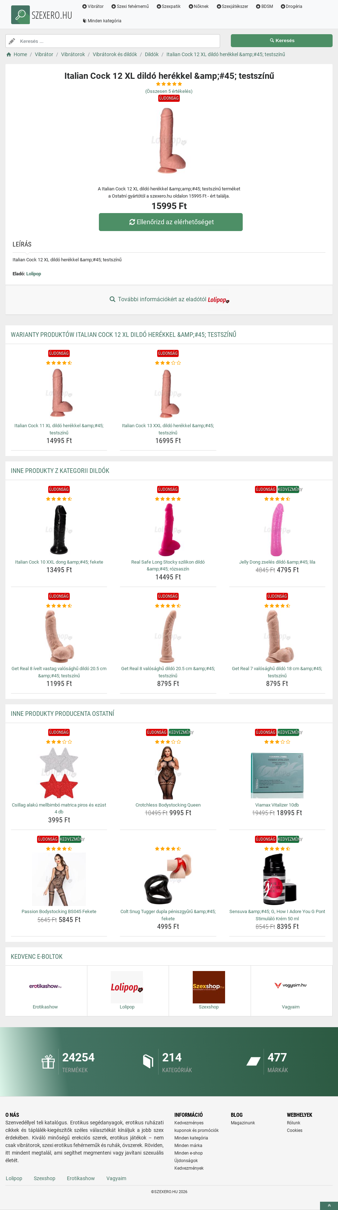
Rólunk (293, 1122)
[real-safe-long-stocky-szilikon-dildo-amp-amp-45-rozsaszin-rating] (168, 499)
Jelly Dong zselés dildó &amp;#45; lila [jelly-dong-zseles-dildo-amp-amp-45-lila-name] (277, 562)
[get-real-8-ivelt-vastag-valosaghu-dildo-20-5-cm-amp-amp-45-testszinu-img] (59, 636)
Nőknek (198, 6)
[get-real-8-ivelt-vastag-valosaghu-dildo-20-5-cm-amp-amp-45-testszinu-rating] (59, 606)
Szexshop (44, 1178)
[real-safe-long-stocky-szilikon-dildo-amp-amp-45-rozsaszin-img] (168, 530)
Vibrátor (93, 6)
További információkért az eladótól (169, 300)
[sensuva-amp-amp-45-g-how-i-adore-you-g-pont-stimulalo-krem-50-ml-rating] (277, 849)
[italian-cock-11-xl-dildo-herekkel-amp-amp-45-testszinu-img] (59, 393)
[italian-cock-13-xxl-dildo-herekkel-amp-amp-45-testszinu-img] (168, 393)
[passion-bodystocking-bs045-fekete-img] (59, 879)
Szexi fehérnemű (130, 6)
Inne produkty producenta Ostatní (62, 713)
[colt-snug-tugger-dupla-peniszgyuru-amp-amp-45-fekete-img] (168, 879)
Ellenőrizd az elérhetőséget (171, 222)
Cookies (294, 1130)
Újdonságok (186, 1160)
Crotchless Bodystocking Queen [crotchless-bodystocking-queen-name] (168, 805)
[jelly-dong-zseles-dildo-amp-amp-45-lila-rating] (277, 499)
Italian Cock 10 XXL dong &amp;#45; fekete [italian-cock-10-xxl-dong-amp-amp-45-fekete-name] (59, 562)
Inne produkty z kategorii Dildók (60, 470)
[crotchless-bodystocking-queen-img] (168, 773)
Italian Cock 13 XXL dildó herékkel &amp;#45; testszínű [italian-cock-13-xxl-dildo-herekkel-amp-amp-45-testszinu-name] (168, 429)
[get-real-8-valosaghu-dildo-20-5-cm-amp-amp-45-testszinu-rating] (168, 606)
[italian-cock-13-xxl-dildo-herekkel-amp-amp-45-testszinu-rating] (168, 363)
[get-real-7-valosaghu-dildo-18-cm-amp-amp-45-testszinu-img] (277, 636)
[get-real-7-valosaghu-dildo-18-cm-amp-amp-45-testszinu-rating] (277, 606)
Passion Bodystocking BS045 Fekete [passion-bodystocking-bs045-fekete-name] (59, 911)
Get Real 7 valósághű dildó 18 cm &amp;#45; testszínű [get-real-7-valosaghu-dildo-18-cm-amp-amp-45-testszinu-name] (277, 672)
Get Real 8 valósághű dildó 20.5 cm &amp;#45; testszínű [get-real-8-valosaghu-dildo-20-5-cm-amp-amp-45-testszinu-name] (168, 672)
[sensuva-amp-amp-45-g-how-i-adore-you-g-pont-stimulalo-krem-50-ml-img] (277, 879)
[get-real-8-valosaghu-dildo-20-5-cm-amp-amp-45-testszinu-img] (168, 636)
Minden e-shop (188, 1153)
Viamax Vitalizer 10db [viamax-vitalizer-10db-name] (277, 805)
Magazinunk (243, 1122)
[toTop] (329, 1206)
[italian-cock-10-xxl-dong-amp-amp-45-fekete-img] (59, 530)
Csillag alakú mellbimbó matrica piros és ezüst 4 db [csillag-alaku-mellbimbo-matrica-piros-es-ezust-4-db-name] (59, 808)
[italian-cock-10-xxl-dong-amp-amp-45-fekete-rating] (59, 499)
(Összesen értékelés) (169, 91)
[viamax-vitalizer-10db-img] (277, 773)
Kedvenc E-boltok (37, 956)
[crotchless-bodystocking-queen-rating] (168, 742)
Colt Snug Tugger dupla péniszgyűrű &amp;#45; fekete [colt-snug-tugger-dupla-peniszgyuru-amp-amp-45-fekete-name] (168, 915)
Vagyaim (116, 1178)
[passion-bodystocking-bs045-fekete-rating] (59, 849)
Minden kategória (102, 20)
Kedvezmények (189, 1168)
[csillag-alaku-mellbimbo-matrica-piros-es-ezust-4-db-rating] (59, 742)
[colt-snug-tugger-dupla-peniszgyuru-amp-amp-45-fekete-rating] (168, 849)
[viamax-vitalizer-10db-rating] (277, 742)
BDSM (264, 6)
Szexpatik (168, 6)
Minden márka (188, 1145)
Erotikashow (81, 1178)
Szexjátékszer (232, 6)
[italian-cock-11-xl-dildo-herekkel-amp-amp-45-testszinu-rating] (59, 363)
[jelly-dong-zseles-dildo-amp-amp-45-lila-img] (277, 530)
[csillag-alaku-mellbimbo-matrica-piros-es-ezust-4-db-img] (59, 773)
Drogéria (291, 6)
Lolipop (33, 273)
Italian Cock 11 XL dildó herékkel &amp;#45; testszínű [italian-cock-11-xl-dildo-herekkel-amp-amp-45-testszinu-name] (59, 429)
